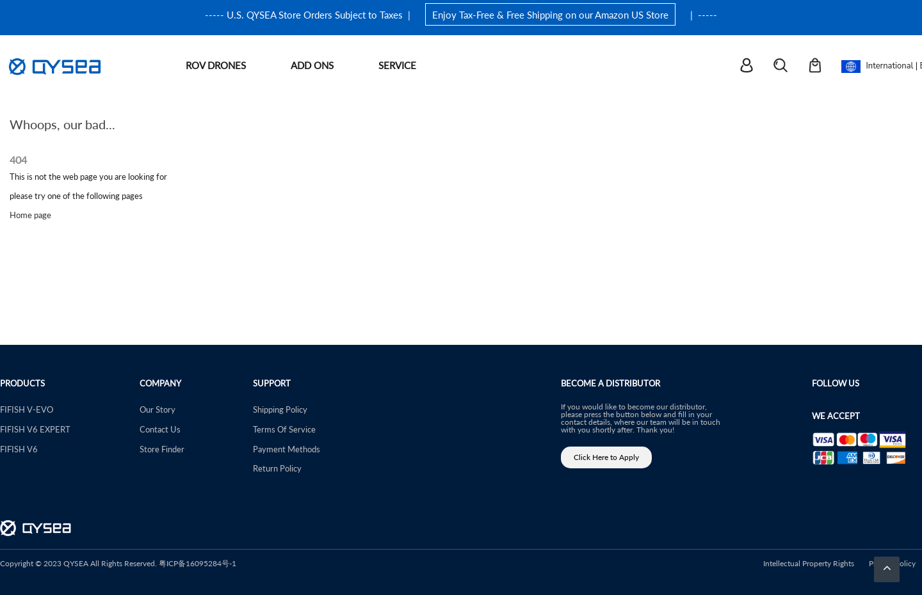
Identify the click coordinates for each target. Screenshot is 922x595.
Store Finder (162, 449)
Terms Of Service (284, 429)
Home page (30, 215)
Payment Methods (286, 449)
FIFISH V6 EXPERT (35, 429)
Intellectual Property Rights (808, 563)
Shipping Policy (280, 409)
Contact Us (160, 429)
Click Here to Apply (606, 457)
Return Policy (277, 468)
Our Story (157, 409)
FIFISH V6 (19, 449)
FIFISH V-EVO (26, 409)
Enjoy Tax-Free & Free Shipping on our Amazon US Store (550, 14)
